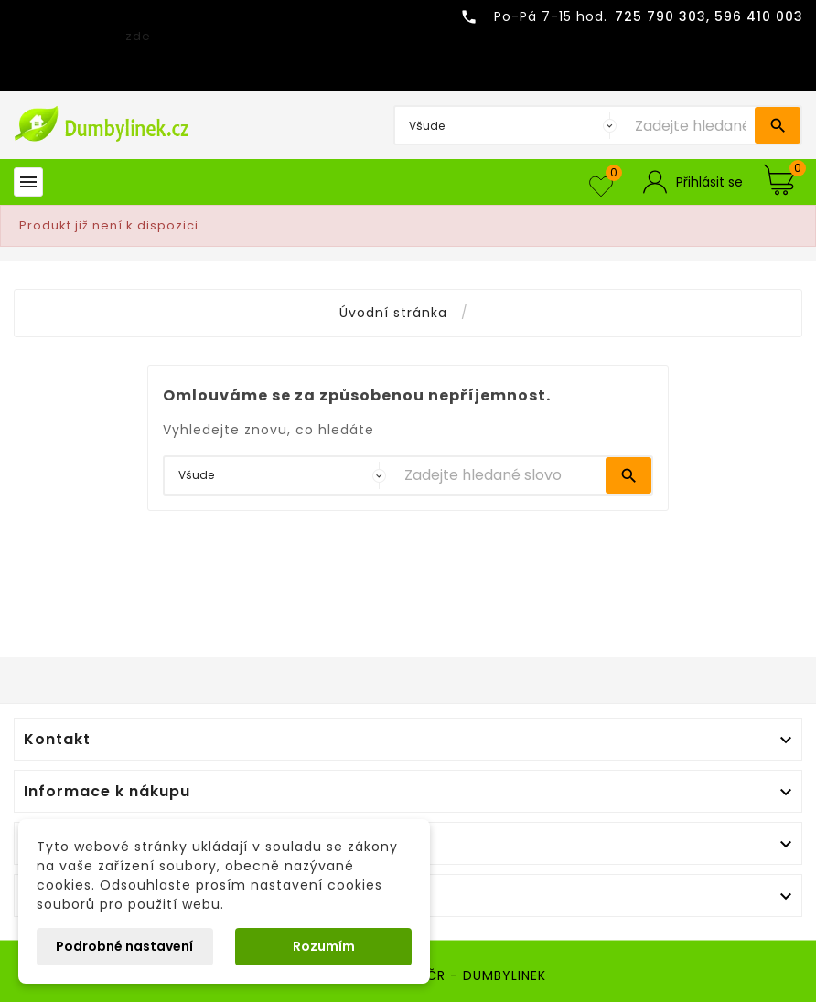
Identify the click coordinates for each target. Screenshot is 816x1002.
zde (138, 36)
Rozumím (324, 946)
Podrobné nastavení (124, 946)
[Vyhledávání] (690, 125)
